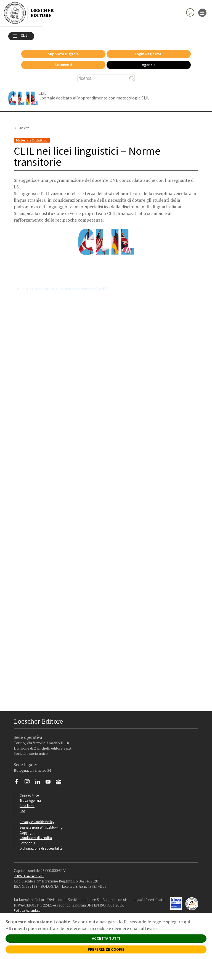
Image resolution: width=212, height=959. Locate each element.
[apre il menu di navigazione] (202, 12)
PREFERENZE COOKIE (106, 949)
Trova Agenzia (30, 802)
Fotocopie (27, 844)
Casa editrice (29, 796)
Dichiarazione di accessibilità (41, 849)
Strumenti (63, 66)
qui (187, 921)
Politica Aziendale (27, 912)
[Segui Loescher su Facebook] (18, 784)
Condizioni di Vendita (36, 839)
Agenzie (148, 66)
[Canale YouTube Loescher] (50, 784)
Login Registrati (149, 55)
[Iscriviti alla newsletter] (60, 783)
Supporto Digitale (63, 55)
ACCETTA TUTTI (106, 938)
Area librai (27, 807)
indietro (21, 129)
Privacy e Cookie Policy (37, 823)
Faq (22, 812)
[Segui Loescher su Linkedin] (39, 784)
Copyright (27, 834)
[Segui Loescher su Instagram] (29, 784)
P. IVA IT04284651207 (29, 877)
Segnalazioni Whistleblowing (41, 828)
